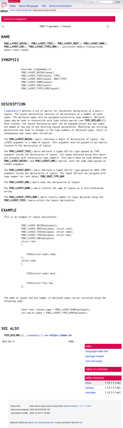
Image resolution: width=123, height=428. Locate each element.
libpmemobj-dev (24, 10)
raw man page (94, 361)
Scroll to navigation (15, 18)
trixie (13, 10)
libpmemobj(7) (12, 110)
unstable (90, 392)
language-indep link (97, 351)
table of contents (97, 369)
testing (89, 387)
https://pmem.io (60, 335)
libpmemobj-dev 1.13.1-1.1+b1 (76, 406)
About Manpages (29, 6)
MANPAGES (14, 1)
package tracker (95, 356)
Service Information (60, 6)
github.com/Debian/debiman (41, 422)
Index (13, 6)
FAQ (43, 6)
